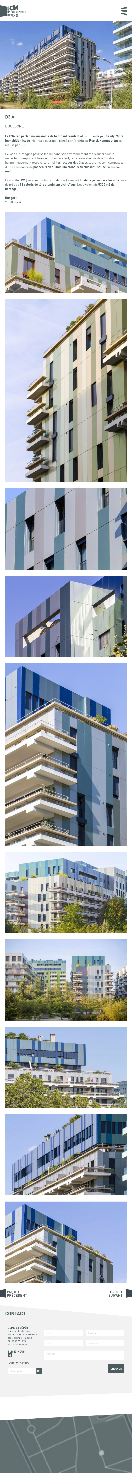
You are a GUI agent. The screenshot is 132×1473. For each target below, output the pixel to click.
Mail (48, 1343)
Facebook (10, 1355)
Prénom (91, 1333)
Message (50, 1353)
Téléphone (92, 1343)
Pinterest (10, 1359)
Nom (48, 1333)
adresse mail (16, 1371)
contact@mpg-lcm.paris (20, 1337)
